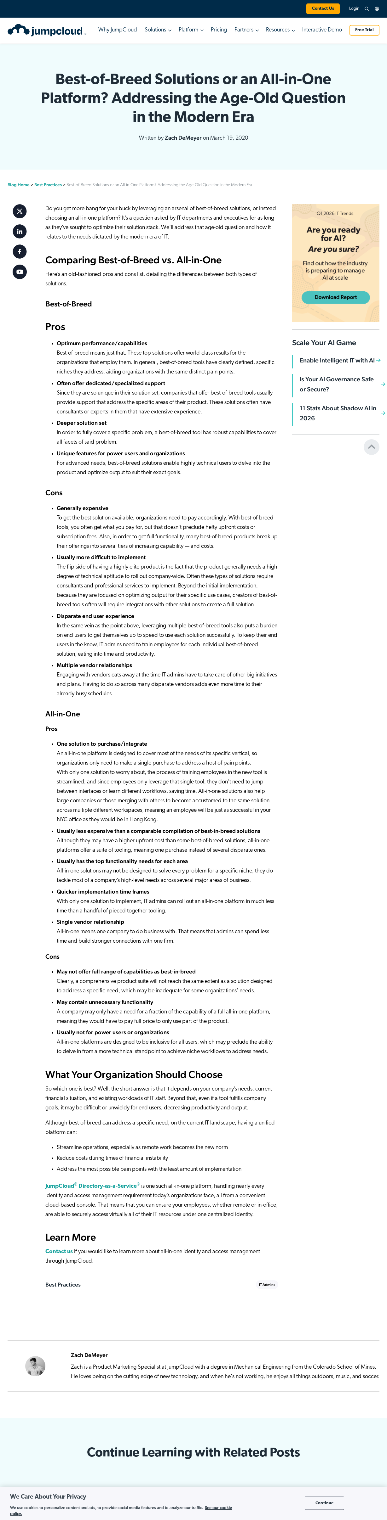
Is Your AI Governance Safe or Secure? (337, 384)
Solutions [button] (155, 30)
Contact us (59, 1252)
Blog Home (19, 184)
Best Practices (48, 184)
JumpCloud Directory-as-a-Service (92, 1186)
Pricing (219, 30)
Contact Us (323, 8)
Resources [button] (278, 30)
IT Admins (267, 1284)
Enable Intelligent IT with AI (337, 360)
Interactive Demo (322, 30)
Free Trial (364, 30)
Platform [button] (188, 30)
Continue (324, 1503)
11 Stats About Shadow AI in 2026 (338, 413)
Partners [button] (243, 30)
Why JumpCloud (117, 30)
